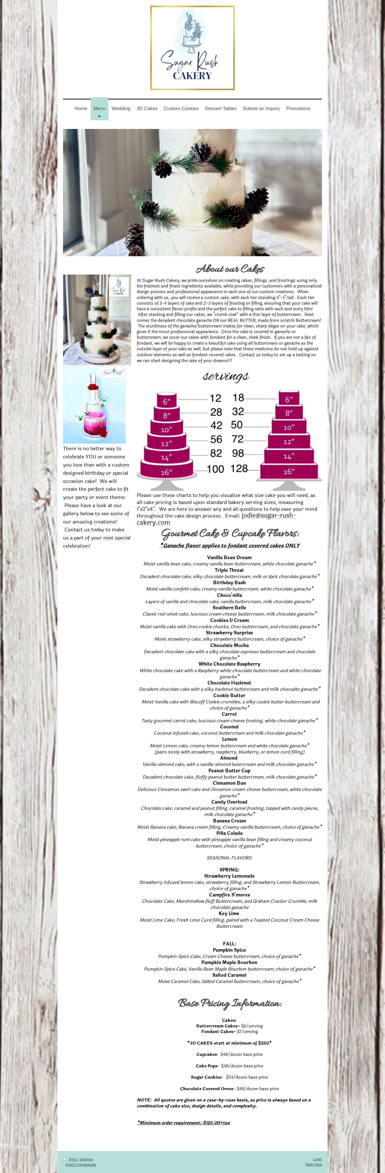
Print (70, 1159)
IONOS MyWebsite (80, 1165)
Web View (314, 1164)
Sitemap (86, 1159)
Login (317, 1159)
